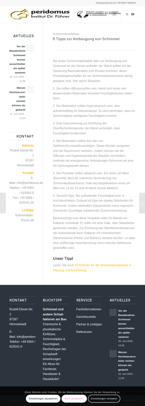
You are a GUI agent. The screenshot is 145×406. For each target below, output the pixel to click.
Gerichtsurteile (86, 316)
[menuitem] (106, 14)
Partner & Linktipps (89, 324)
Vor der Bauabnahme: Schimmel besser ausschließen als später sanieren (17, 59)
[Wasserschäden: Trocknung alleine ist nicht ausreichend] (3, 203)
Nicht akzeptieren (74, 398)
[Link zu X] (127, 14)
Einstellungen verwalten (104, 398)
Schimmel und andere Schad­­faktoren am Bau (54, 314)
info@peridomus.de (105, 3)
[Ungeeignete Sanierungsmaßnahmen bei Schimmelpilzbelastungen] (142, 203)
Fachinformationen (88, 309)
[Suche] (106, 14)
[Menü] (114, 14)
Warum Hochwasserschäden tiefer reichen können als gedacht (131, 361)
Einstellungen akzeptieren (43, 398)
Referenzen (84, 331)
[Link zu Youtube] (133, 14)
